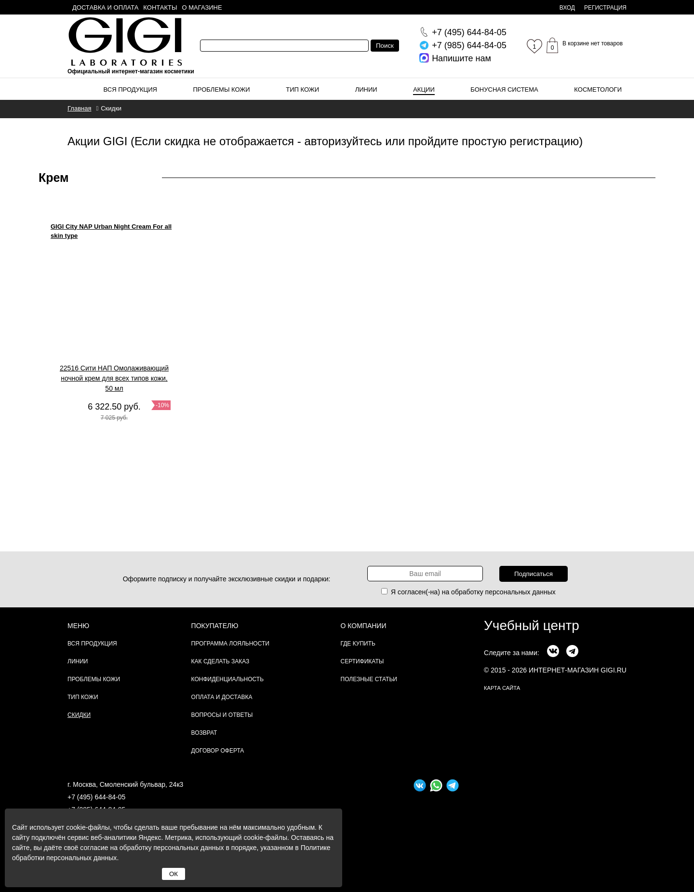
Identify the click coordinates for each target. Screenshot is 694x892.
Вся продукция (130, 89)
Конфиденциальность (227, 679)
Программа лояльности (230, 643)
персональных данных (520, 592)
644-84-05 (469, 32)
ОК (173, 874)
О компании (364, 626)
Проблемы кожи (221, 89)
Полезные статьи (369, 679)
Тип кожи (302, 89)
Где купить (358, 643)
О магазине (202, 7)
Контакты (160, 7)
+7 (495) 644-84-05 (96, 797)
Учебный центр (531, 625)
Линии (366, 89)
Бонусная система (504, 89)
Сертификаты (362, 661)
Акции (424, 89)
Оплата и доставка (222, 697)
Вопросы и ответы (222, 715)
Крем (54, 177)
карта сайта (502, 688)
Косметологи (598, 89)
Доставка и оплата (105, 7)
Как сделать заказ (220, 661)
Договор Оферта (217, 750)
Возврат (204, 732)
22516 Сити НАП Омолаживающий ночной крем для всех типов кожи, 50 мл (114, 378)
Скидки (79, 715)
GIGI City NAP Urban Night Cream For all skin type (111, 231)
